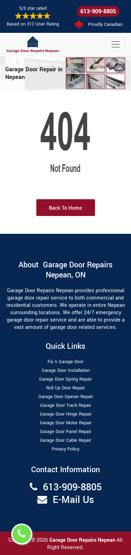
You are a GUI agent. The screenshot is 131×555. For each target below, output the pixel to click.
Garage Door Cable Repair (65, 440)
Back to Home (65, 208)
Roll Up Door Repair (65, 388)
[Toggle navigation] (115, 44)
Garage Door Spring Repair (65, 379)
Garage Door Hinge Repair (66, 414)
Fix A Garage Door (65, 362)
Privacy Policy (65, 449)
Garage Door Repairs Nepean (83, 540)
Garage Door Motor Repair (66, 423)
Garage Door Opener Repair (65, 397)
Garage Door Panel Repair (65, 431)
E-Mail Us (73, 500)
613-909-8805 (98, 11)
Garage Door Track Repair (65, 405)
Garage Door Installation (66, 370)
